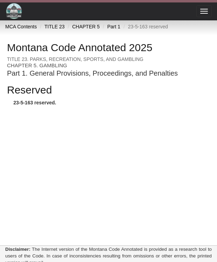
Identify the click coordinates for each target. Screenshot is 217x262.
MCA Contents (21, 26)
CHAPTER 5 (86, 26)
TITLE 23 (54, 26)
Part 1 (113, 26)
